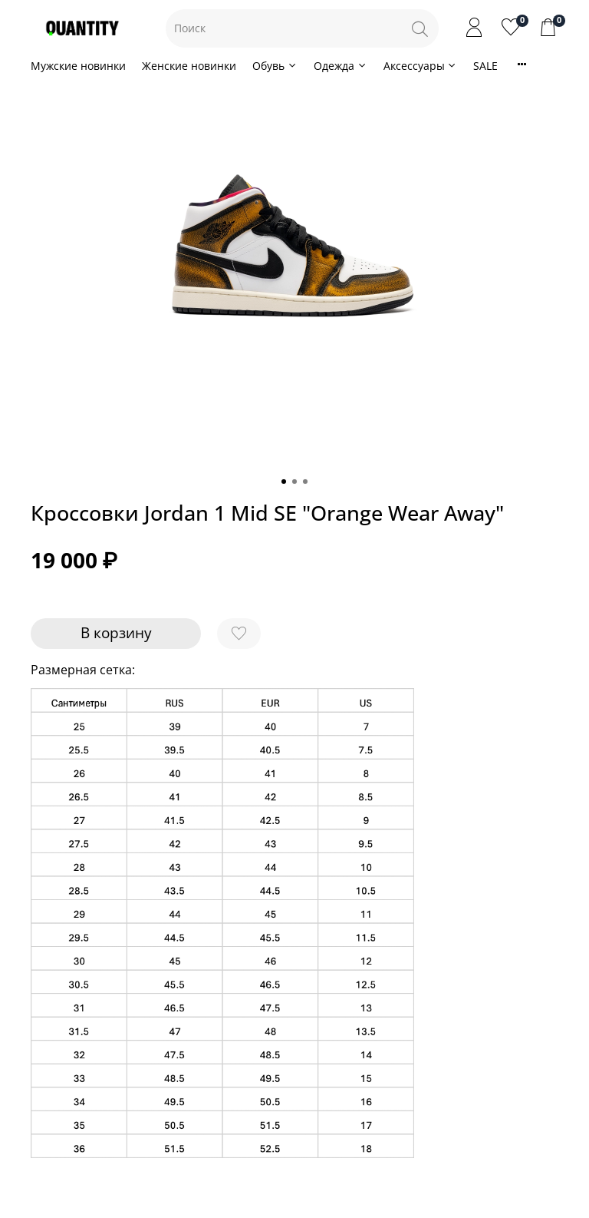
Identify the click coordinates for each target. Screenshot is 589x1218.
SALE (485, 65)
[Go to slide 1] (283, 481)
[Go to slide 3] (305, 481)
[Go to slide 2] (294, 481)
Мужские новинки (78, 65)
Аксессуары (420, 65)
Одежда (340, 65)
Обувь (275, 65)
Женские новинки (189, 65)
